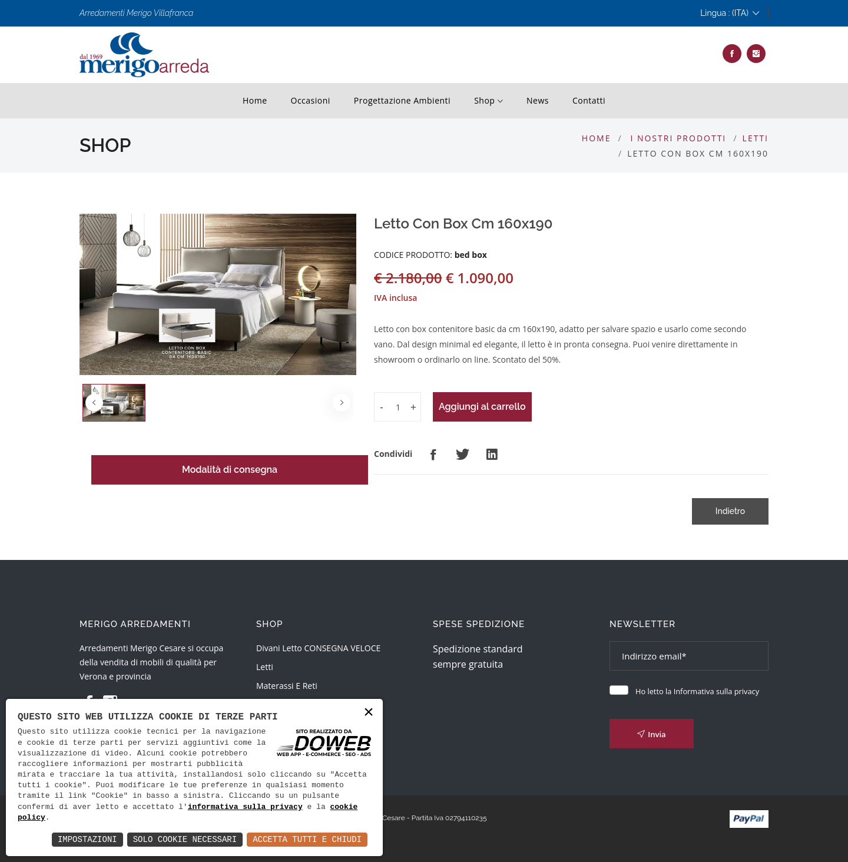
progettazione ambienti (402, 100)
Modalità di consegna (229, 469)
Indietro (730, 511)
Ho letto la (697, 691)
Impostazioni (87, 839)
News (537, 100)
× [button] (368, 713)
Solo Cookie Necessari (185, 839)
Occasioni (310, 100)
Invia (651, 734)
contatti (588, 100)
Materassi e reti (286, 685)
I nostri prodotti (678, 138)
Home (255, 100)
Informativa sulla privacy (716, 691)
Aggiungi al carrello (482, 406)
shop (488, 101)
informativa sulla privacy (245, 807)
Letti (755, 138)
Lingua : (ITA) (729, 13)
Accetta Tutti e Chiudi (307, 839)
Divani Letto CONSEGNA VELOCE (318, 648)
